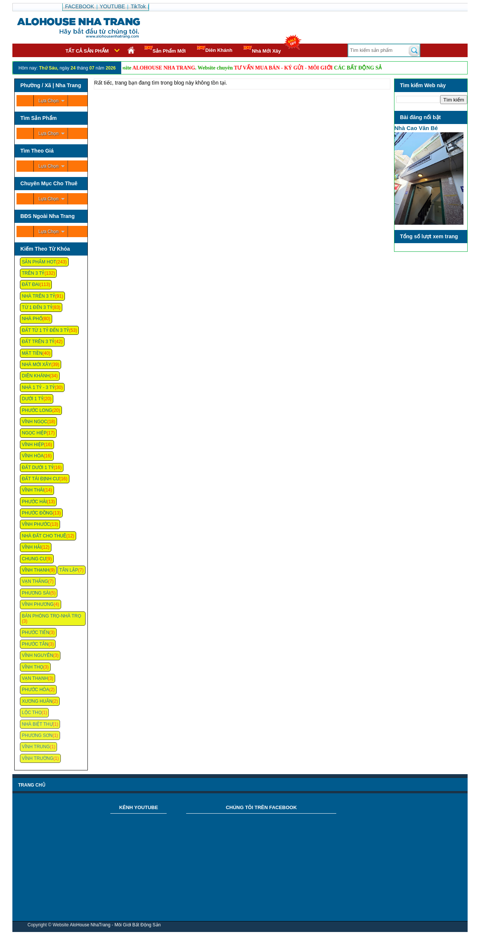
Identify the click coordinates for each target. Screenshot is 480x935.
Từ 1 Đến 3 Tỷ (37, 307)
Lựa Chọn (48, 100)
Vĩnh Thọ (32, 667)
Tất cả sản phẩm (87, 51)
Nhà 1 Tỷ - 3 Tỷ (38, 387)
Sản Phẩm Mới (165, 50)
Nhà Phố (32, 318)
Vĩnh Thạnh (35, 570)
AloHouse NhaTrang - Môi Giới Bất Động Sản (115, 924)
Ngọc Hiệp (34, 433)
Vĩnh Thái (33, 490)
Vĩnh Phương (38, 604)
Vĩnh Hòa (33, 455)
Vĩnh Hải (31, 547)
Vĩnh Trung (36, 746)
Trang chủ (31, 785)
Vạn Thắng (35, 581)
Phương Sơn (37, 735)
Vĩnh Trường (37, 758)
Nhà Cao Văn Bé (416, 128)
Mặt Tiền (32, 353)
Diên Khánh (214, 49)
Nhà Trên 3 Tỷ (38, 296)
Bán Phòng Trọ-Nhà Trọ (51, 616)
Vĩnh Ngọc (34, 421)
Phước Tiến (35, 632)
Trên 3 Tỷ (33, 273)
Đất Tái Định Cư (40, 478)
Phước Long (37, 410)
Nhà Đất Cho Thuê (44, 536)
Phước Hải (34, 501)
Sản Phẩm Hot (39, 262)
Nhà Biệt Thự (37, 724)
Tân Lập (68, 570)
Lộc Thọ (31, 712)
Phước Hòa (35, 689)
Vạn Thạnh (35, 678)
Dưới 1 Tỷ (32, 398)
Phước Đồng (37, 513)
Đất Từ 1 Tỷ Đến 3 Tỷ (45, 330)
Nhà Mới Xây (262, 50)
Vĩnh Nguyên (37, 655)
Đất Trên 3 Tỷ (38, 341)
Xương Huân (37, 701)
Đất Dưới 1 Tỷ (38, 467)
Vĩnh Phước (36, 524)
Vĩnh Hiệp (33, 444)
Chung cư (34, 558)
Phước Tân (35, 644)
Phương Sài (36, 593)
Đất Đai (30, 284)
